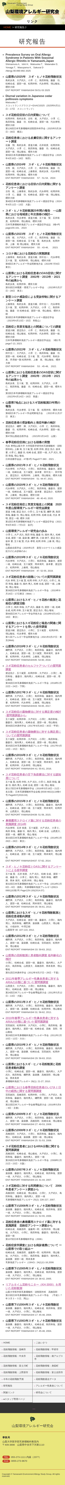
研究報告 (7, 1385)
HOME (7, 27)
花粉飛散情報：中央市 (14, 1356)
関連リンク (9, 1392)
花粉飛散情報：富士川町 (15, 1365)
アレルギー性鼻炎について (49, 1385)
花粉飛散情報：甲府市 (47, 1349)
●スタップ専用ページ (14, 1399)
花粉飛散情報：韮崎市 (14, 1349)
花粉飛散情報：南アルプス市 (48, 1357)
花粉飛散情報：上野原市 (15, 1372)
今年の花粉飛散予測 (13, 1379)
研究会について (44, 1392)
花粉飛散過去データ (46, 1379)
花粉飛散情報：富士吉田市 (49, 1372)
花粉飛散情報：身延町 (47, 1365)
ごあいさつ (41, 1342)
